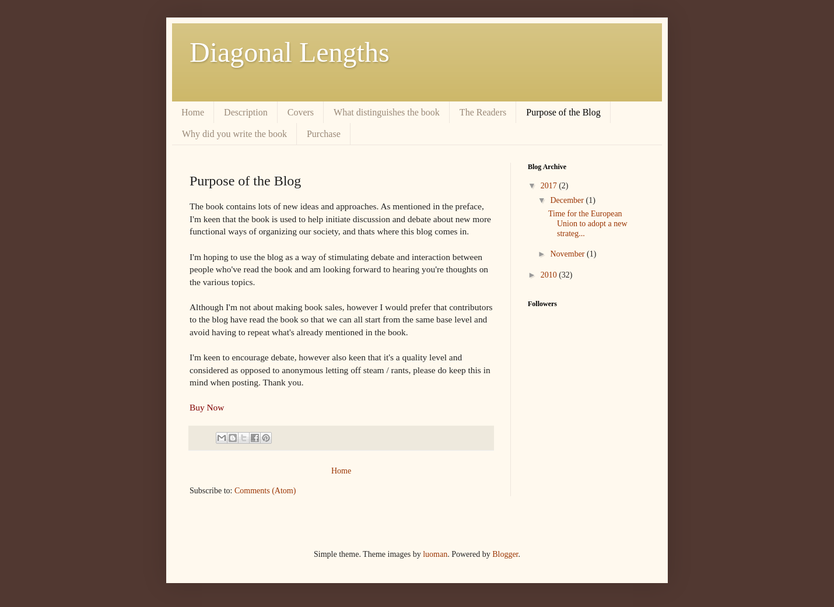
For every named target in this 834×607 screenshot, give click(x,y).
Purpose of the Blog (563, 112)
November (568, 254)
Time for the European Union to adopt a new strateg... (588, 223)
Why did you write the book (234, 134)
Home (192, 112)
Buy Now (207, 407)
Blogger (505, 554)
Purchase (324, 134)
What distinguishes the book (387, 112)
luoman (435, 554)
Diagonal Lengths (290, 52)
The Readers (483, 112)
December (568, 200)
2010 (550, 275)
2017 (550, 185)
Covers (301, 112)
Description (246, 112)
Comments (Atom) (265, 490)
